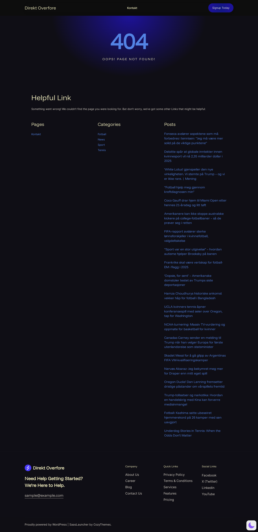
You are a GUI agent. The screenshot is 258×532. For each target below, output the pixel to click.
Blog (128, 487)
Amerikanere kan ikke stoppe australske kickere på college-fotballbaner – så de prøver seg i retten (194, 218)
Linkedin (208, 488)
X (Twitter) (209, 481)
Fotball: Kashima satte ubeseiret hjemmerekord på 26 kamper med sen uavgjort (193, 417)
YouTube (208, 494)
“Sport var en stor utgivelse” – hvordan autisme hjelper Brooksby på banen (193, 251)
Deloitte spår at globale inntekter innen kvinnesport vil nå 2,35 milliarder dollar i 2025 (193, 156)
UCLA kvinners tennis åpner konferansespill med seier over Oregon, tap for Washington (193, 311)
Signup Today (220, 7)
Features (170, 493)
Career (130, 481)
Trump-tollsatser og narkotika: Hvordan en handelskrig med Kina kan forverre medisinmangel (193, 399)
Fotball (102, 134)
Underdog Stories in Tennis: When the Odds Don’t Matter (192, 433)
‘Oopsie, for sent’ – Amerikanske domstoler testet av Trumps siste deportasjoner (188, 280)
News (101, 139)
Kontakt (132, 8)
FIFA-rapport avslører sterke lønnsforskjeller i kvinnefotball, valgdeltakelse (186, 236)
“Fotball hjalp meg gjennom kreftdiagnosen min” (184, 189)
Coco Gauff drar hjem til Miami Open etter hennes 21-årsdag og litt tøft (195, 202)
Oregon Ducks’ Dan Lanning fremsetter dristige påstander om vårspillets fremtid (194, 384)
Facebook (209, 475)
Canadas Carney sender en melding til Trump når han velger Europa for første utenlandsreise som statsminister (193, 342)
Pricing (169, 499)
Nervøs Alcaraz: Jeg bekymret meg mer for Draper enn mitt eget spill (193, 371)
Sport (101, 144)
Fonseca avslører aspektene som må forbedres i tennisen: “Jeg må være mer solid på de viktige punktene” (193, 138)
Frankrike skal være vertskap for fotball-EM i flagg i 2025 (193, 264)
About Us (132, 474)
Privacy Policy (174, 474)
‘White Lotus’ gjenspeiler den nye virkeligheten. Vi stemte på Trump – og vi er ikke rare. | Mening (194, 174)
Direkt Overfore (40, 7)
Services (170, 487)
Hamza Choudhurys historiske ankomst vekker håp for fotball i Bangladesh (193, 295)
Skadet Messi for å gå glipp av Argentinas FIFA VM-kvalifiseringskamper (195, 357)
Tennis (102, 150)
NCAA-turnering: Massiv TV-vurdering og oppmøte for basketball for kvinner (194, 326)
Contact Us (133, 493)
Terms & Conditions (178, 481)
